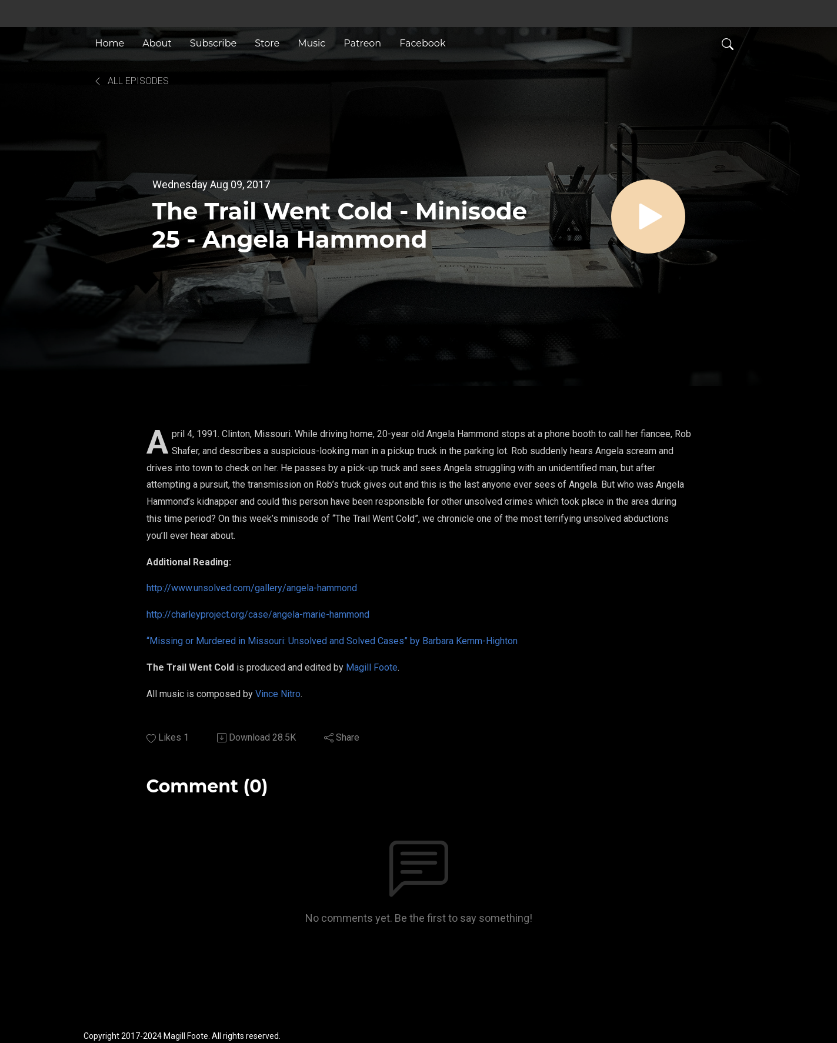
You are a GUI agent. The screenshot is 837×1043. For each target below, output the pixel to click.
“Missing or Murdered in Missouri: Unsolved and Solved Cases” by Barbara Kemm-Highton (332, 641)
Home (110, 43)
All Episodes (131, 80)
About (157, 43)
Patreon (362, 43)
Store (267, 43)
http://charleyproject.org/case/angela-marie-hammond (257, 614)
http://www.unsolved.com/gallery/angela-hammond (251, 588)
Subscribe (213, 43)
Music (311, 43)
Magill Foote (372, 667)
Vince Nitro (278, 693)
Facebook (422, 43)
